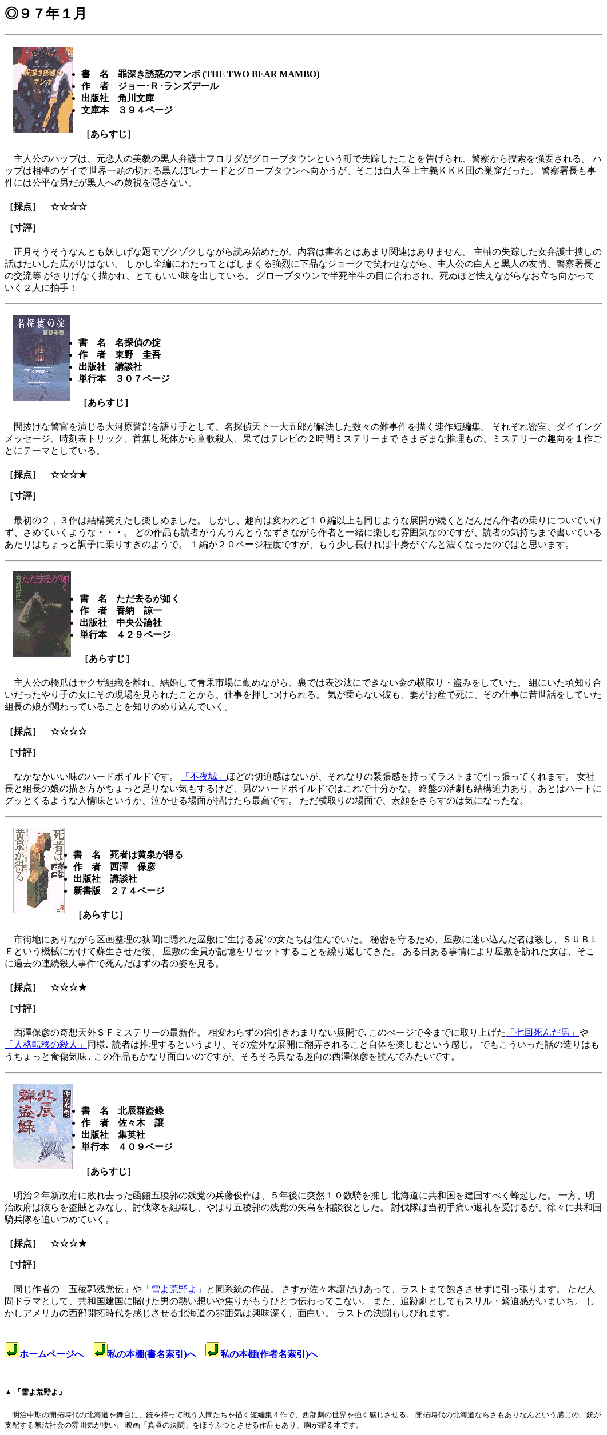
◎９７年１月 (46, 13)
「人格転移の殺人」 (46, 1044)
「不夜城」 (204, 776)
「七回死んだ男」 (542, 1032)
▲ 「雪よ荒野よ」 (35, 1392)
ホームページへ (44, 1354)
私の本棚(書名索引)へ (144, 1354)
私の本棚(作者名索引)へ (261, 1354)
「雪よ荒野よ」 (174, 1289)
